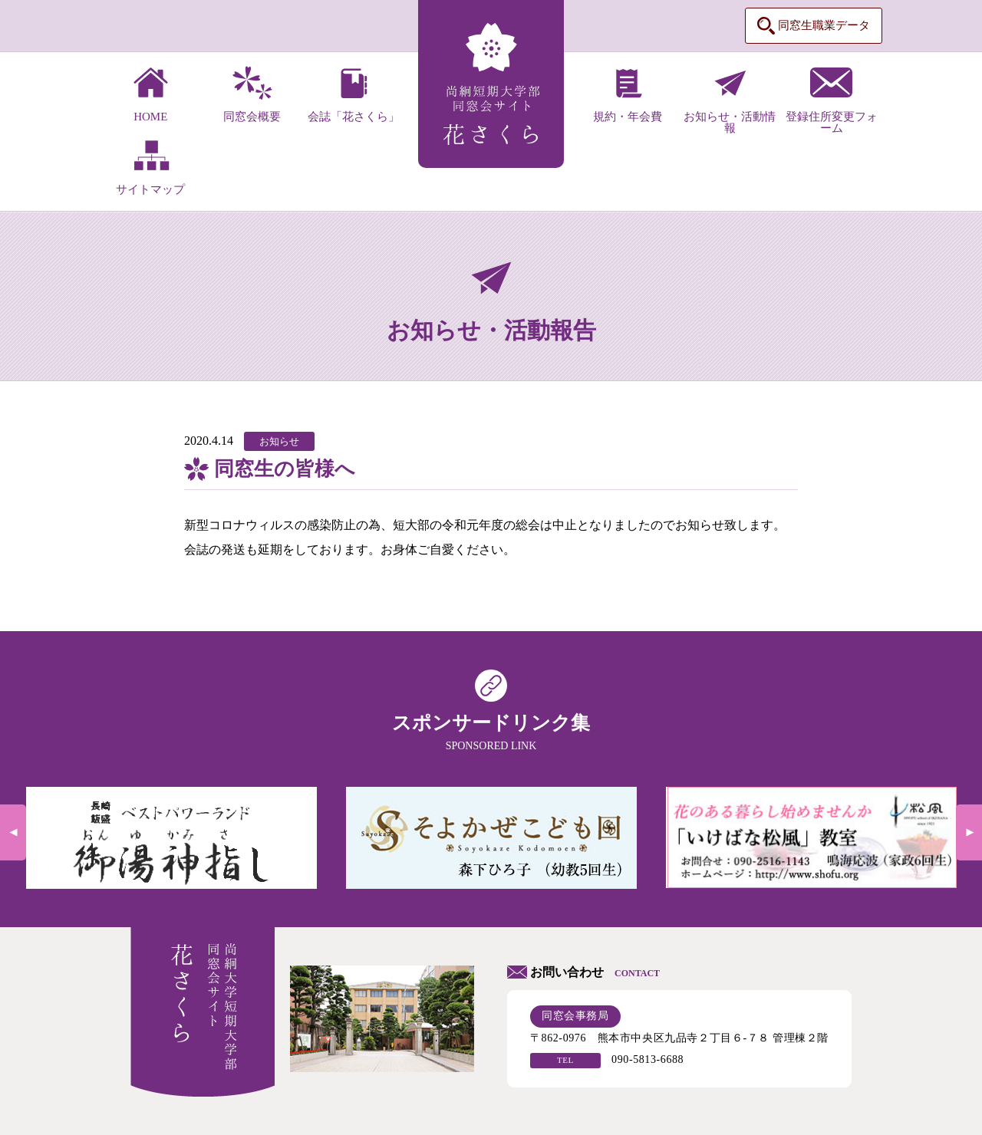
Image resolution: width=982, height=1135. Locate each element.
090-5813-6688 (647, 1059)
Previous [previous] (13, 832)
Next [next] (969, 832)
